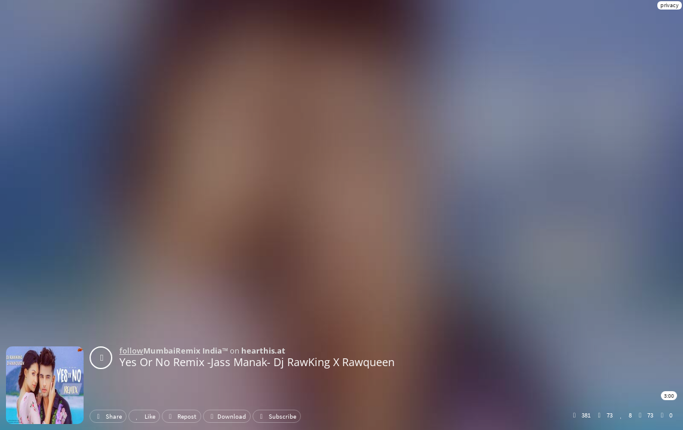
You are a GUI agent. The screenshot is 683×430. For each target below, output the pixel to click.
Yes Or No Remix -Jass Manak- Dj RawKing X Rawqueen (257, 362)
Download (227, 416)
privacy (669, 5)
